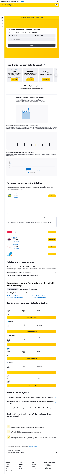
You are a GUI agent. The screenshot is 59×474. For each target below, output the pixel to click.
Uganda (15, 50)
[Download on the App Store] (47, 460)
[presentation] (44, 56)
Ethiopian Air (15, 235)
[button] (57, 1)
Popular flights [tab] (34, 280)
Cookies (22, 1)
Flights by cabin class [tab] (12, 280)
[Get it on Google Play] (47, 457)
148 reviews (15, 246)
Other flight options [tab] (24, 280)
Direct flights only (33, 23)
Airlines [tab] (31, 84)
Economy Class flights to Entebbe (39, 288)
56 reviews (15, 224)
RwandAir (15, 184)
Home (7, 50)
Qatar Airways (16, 228)
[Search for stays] (2, 11)
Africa (11, 50)
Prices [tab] (15, 84)
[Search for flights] (2, 9)
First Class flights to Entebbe (13, 286)
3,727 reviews (16, 232)
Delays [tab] (48, 84)
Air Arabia (15, 221)
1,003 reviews (16, 239)
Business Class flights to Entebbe (39, 286)
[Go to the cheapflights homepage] (9, 5)
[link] (14, 70)
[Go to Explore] (2, 14)
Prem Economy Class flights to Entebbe (15, 288)
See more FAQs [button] (32, 269)
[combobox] (10, 23)
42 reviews (15, 188)
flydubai (15, 243)
